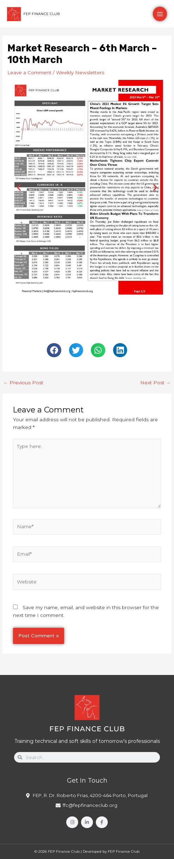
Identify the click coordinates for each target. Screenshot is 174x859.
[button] (18, 187)
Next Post (155, 382)
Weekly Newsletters (80, 72)
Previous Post (23, 382)
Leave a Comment (29, 72)
